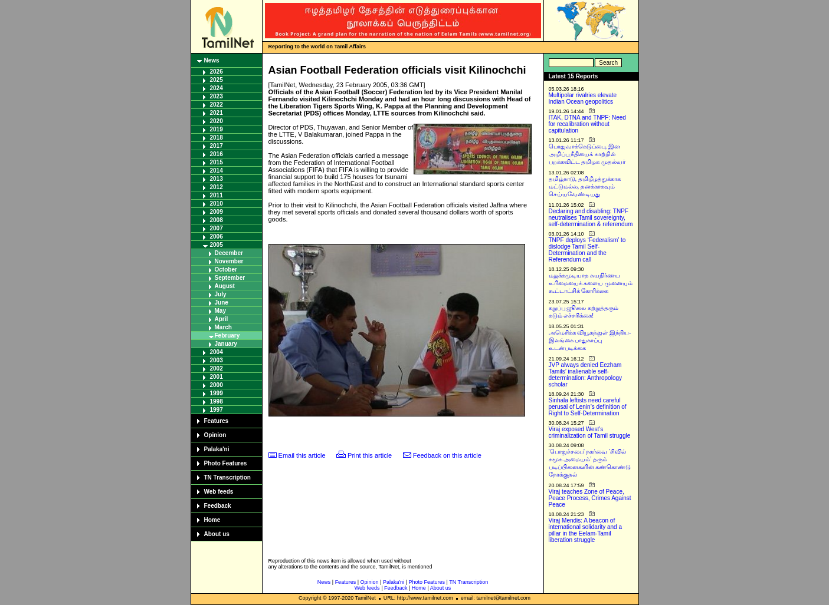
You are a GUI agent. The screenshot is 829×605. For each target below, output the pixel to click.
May (220, 311)
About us (217, 534)
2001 (216, 376)
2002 (216, 368)
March (223, 327)
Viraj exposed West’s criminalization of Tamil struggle (590, 432)
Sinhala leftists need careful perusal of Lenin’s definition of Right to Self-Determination (588, 406)
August (225, 286)
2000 (216, 385)
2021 (216, 113)
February (227, 335)
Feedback (217, 505)
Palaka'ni (217, 449)
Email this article (302, 455)
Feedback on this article (447, 455)
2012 (216, 187)
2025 (216, 80)
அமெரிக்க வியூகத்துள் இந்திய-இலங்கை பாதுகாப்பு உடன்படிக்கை (590, 340)
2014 (216, 170)
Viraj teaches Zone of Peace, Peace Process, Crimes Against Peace (590, 498)
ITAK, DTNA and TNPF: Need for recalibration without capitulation (587, 124)
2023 (216, 96)
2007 (216, 228)
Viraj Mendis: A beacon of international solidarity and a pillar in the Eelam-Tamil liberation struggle (585, 530)
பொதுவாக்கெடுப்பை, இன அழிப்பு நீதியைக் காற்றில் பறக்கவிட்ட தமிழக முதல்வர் (587, 154)
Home (212, 520)
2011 (216, 195)
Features (216, 421)
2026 (216, 71)
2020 (216, 121)
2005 (216, 245)
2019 (216, 129)
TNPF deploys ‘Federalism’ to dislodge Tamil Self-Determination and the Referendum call (587, 250)
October (226, 269)
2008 (216, 220)
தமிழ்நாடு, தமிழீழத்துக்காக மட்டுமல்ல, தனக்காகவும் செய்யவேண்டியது (585, 186)
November (229, 261)
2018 (216, 137)
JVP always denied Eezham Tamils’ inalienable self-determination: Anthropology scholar (585, 375)
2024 (216, 88)
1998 (216, 401)
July (221, 294)
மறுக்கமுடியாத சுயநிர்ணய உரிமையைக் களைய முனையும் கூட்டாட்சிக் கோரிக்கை (591, 283)
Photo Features (225, 463)
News (211, 60)
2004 (216, 352)
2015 (216, 162)
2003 (216, 360)
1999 (216, 393)
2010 (216, 203)
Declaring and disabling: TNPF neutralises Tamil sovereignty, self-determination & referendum (591, 217)
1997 (216, 409)
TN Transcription (227, 477)
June (221, 302)
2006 (216, 236)
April (221, 319)
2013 (216, 179)
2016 (216, 154)
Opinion (215, 435)
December (229, 253)
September (230, 278)
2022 (216, 104)
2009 (216, 212)
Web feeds (219, 491)
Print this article (370, 455)
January (226, 343)
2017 (216, 146)
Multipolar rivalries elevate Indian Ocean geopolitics (583, 98)
